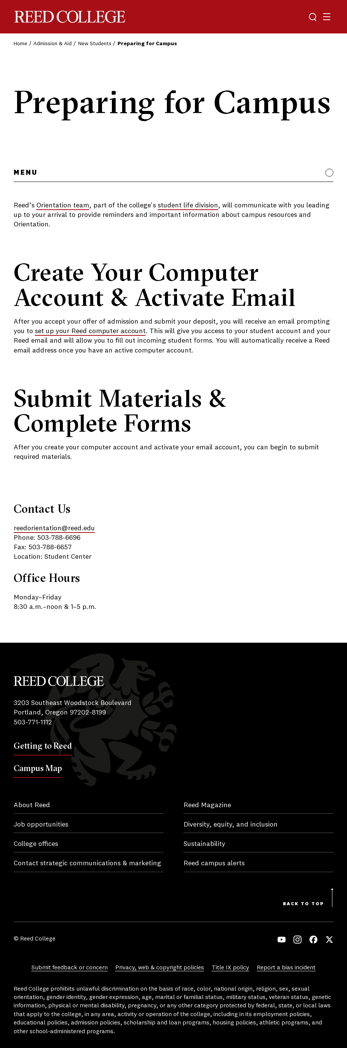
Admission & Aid (52, 43)
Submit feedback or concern (69, 968)
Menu (26, 172)
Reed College (70, 17)
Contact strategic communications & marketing (87, 863)
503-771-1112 (33, 722)
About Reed (32, 805)
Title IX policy (230, 968)
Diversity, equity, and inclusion (231, 824)
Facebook (313, 940)
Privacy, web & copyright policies (159, 968)
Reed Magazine (207, 805)
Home (20, 43)
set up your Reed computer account (90, 331)
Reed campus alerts (214, 863)
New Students (94, 43)
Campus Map (38, 768)
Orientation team (62, 205)
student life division (188, 205)
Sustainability (204, 844)
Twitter (329, 940)
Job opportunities (41, 824)
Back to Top (303, 904)
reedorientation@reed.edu (54, 528)
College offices (36, 844)
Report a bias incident (286, 968)
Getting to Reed (43, 745)
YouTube (282, 940)
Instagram (297, 940)
